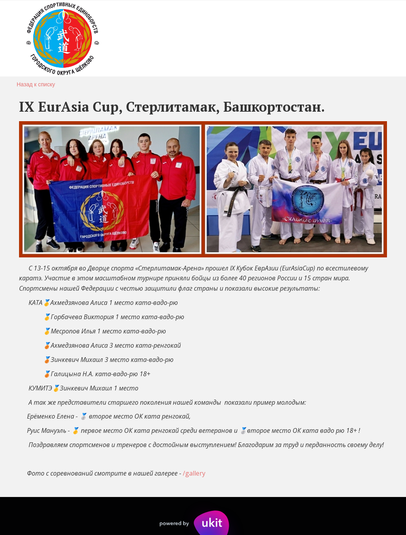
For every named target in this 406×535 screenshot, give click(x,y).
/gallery (194, 473)
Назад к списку (36, 84)
